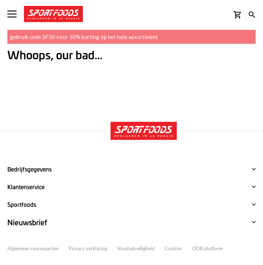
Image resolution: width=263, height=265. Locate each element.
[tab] (131, 222)
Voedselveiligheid (136, 248)
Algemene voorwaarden (33, 248)
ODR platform (207, 248)
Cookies (173, 248)
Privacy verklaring (88, 248)
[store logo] (53, 14)
